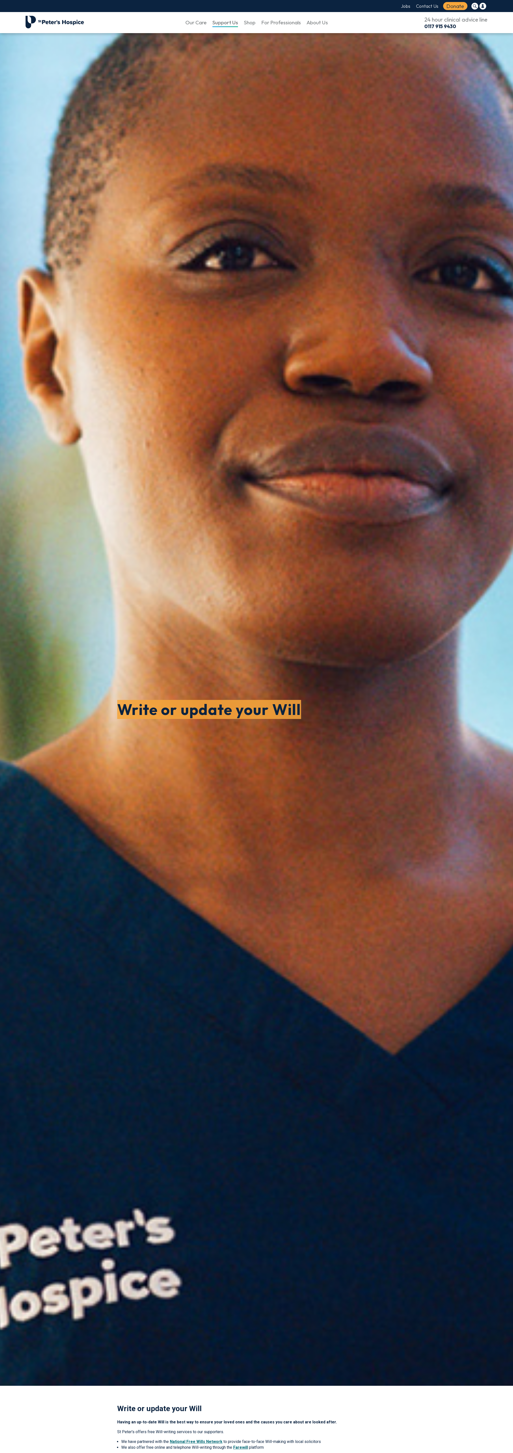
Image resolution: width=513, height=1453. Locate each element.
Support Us (225, 22)
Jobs (405, 6)
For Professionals (281, 22)
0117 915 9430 (440, 26)
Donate (455, 6)
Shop (249, 22)
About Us (317, 22)
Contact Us (427, 6)
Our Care (196, 22)
